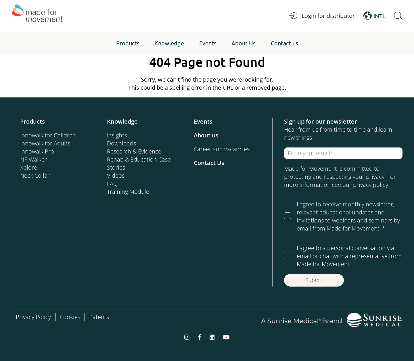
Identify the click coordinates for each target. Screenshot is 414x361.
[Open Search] (398, 15)
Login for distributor (322, 15)
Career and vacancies (222, 149)
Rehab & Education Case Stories (139, 163)
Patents (99, 317)
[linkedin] (212, 337)
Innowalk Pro (37, 151)
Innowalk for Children (48, 135)
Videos (115, 175)
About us (206, 135)
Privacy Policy (33, 317)
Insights (117, 135)
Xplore (28, 167)
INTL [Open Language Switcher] (374, 15)
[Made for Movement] (37, 15)
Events (203, 121)
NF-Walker (33, 159)
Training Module (128, 191)
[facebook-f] (199, 337)
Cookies (70, 317)
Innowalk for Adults (45, 143)
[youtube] (226, 337)
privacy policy (370, 185)
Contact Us (209, 163)
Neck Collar (35, 175)
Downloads (121, 143)
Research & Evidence (134, 151)
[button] (127, 43)
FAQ (112, 183)
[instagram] (186, 337)
